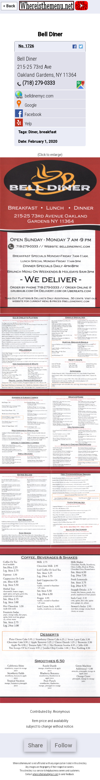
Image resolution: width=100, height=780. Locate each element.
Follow (63, 745)
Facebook (28, 114)
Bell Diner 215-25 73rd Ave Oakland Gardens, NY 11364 (46, 67)
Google (26, 105)
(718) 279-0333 (36, 83)
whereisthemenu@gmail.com (45, 774)
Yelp (23, 123)
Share (35, 745)
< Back (9, 6)
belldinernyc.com (34, 95)
